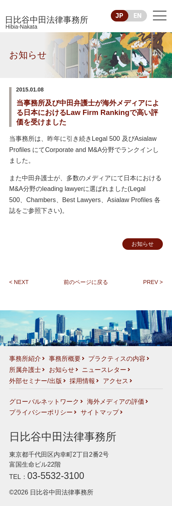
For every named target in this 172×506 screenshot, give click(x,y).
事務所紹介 (25, 358)
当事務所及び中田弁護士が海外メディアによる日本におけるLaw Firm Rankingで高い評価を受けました (87, 112)
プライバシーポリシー (41, 412)
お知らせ (28, 55)
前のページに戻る (86, 282)
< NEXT (19, 282)
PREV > (153, 282)
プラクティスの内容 (116, 358)
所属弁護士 (25, 369)
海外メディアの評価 (115, 401)
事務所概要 (65, 358)
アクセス (115, 380)
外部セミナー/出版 (35, 380)
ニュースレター (104, 369)
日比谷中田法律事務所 (48, 23)
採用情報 (82, 380)
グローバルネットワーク (44, 401)
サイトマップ (100, 412)
